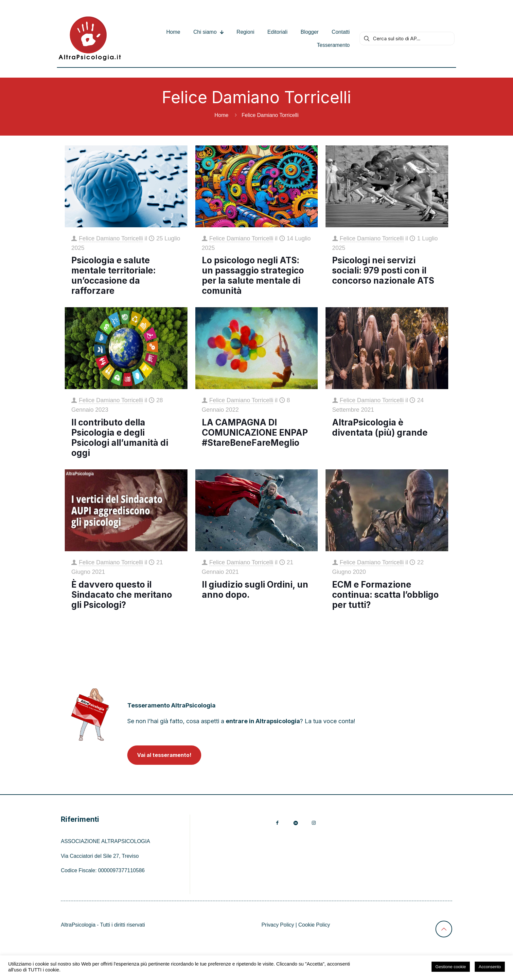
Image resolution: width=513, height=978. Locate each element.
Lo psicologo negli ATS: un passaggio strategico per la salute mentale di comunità (253, 275)
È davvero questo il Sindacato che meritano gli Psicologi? (121, 594)
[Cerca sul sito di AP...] (407, 38)
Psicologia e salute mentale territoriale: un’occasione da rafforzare (113, 275)
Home (221, 115)
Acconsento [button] (490, 966)
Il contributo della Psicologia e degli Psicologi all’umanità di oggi (119, 437)
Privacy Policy (277, 925)
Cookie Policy (314, 925)
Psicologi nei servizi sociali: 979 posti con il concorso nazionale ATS (383, 270)
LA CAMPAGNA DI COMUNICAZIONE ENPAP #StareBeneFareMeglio (255, 432)
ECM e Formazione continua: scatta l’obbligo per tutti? (385, 594)
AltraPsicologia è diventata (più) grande (380, 427)
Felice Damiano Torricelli (111, 238)
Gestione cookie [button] (450, 966)
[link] (90, 714)
